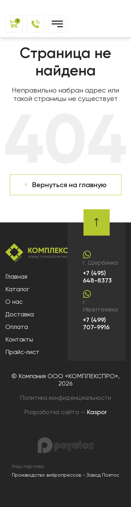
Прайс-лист (22, 351)
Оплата (16, 326)
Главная (16, 276)
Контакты (19, 339)
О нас (14, 301)
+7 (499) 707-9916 (96, 323)
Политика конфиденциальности (65, 397)
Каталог (17, 289)
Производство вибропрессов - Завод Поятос (65, 475)
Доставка (19, 314)
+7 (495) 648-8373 (97, 277)
